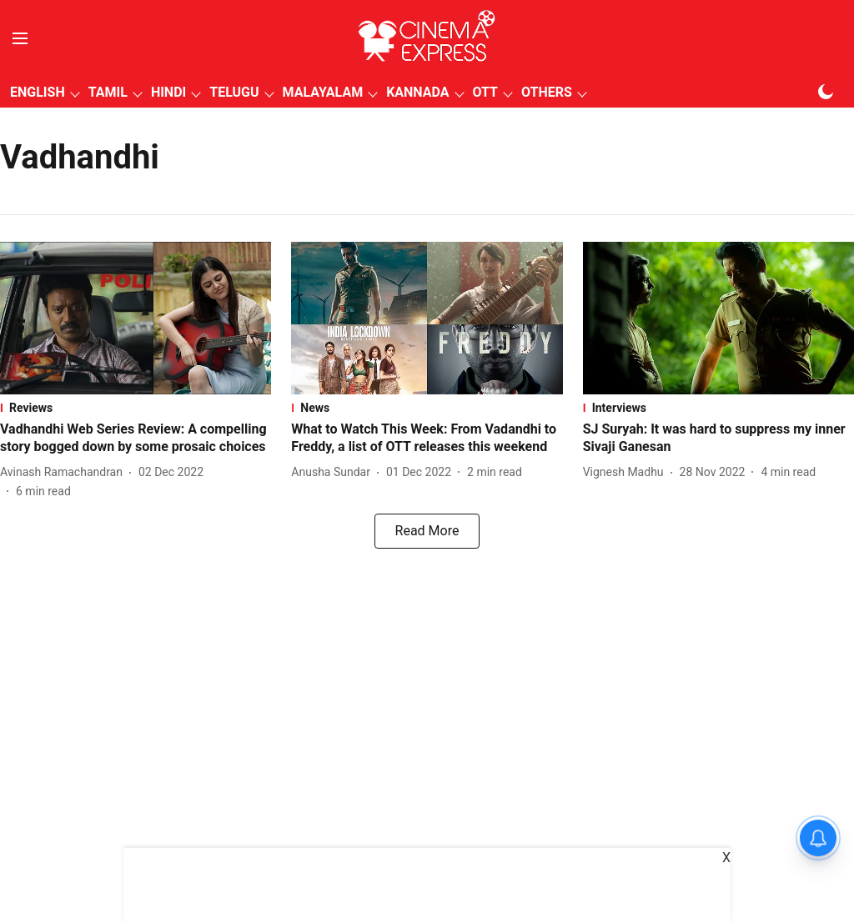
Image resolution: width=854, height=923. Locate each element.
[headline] (135, 438)
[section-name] (135, 407)
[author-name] (64, 472)
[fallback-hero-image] (135, 318)
